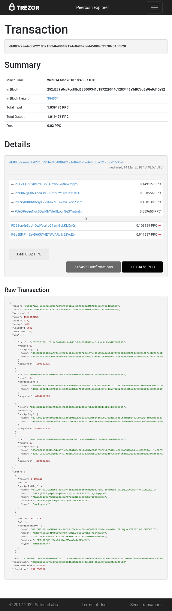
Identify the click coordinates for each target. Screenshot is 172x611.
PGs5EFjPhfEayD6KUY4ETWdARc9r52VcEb (42, 235)
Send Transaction (146, 604)
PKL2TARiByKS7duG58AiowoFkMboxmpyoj (46, 184)
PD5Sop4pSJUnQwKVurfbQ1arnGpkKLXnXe (43, 226)
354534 (53, 98)
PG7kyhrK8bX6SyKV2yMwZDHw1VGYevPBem (49, 202)
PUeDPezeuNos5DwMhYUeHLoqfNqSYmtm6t (48, 211)
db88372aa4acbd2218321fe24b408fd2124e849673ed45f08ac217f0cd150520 (66, 162)
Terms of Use (94, 604)
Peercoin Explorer (92, 7)
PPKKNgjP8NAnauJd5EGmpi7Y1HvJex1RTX (47, 193)
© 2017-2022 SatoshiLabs (33, 604)
